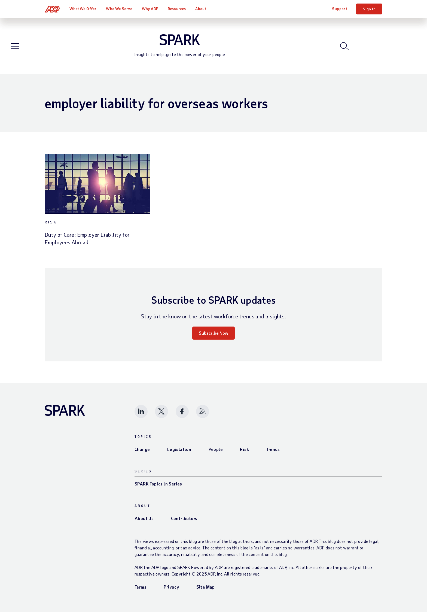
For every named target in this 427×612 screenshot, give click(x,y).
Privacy (171, 586)
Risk (51, 222)
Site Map (205, 586)
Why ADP (150, 8)
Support (339, 8)
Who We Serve (119, 8)
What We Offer (82, 8)
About (200, 8)
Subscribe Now (213, 333)
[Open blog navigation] (15, 46)
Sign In (369, 9)
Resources (177, 8)
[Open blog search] (344, 46)
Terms (141, 586)
